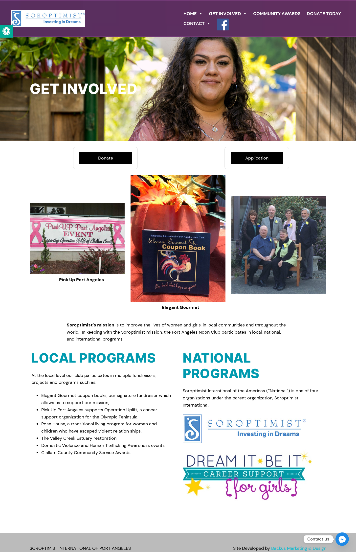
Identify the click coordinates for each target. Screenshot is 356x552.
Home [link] (193, 14)
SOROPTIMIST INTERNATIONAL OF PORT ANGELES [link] (80, 548)
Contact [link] (197, 23)
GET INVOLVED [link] (228, 14)
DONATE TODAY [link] (324, 14)
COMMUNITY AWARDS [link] (277, 14)
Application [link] (256, 158)
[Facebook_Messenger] (342, 539)
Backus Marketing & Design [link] (298, 548)
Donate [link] (105, 158)
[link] (6, 31)
